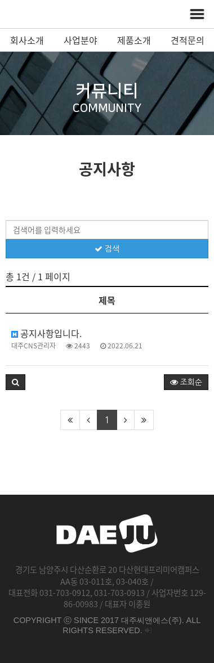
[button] (15, 382)
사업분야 (80, 40)
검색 (107, 249)
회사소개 (27, 40)
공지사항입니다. (46, 333)
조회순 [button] (186, 382)
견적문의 (187, 40)
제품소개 (134, 40)
